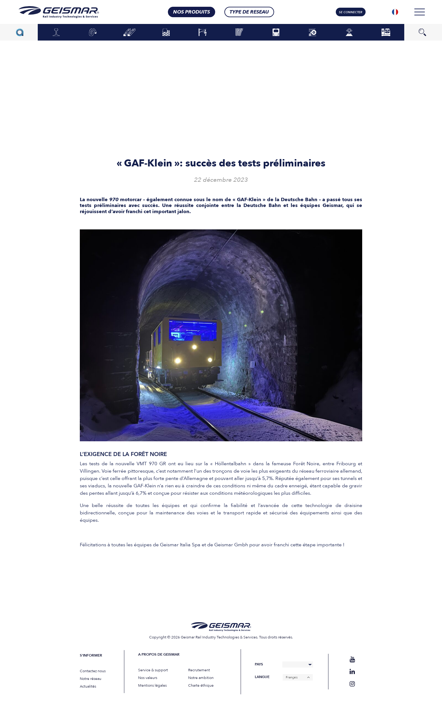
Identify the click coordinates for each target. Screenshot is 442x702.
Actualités (88, 686)
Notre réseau (90, 678)
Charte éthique (201, 685)
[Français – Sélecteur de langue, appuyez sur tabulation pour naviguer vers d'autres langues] (297, 677)
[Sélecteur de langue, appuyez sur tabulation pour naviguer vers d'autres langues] (395, 12)
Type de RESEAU (249, 12)
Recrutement (199, 670)
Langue (262, 677)
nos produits (191, 12)
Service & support (153, 670)
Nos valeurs (147, 677)
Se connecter (350, 12)
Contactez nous (93, 671)
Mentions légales (152, 685)
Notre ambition (201, 677)
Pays (259, 664)
